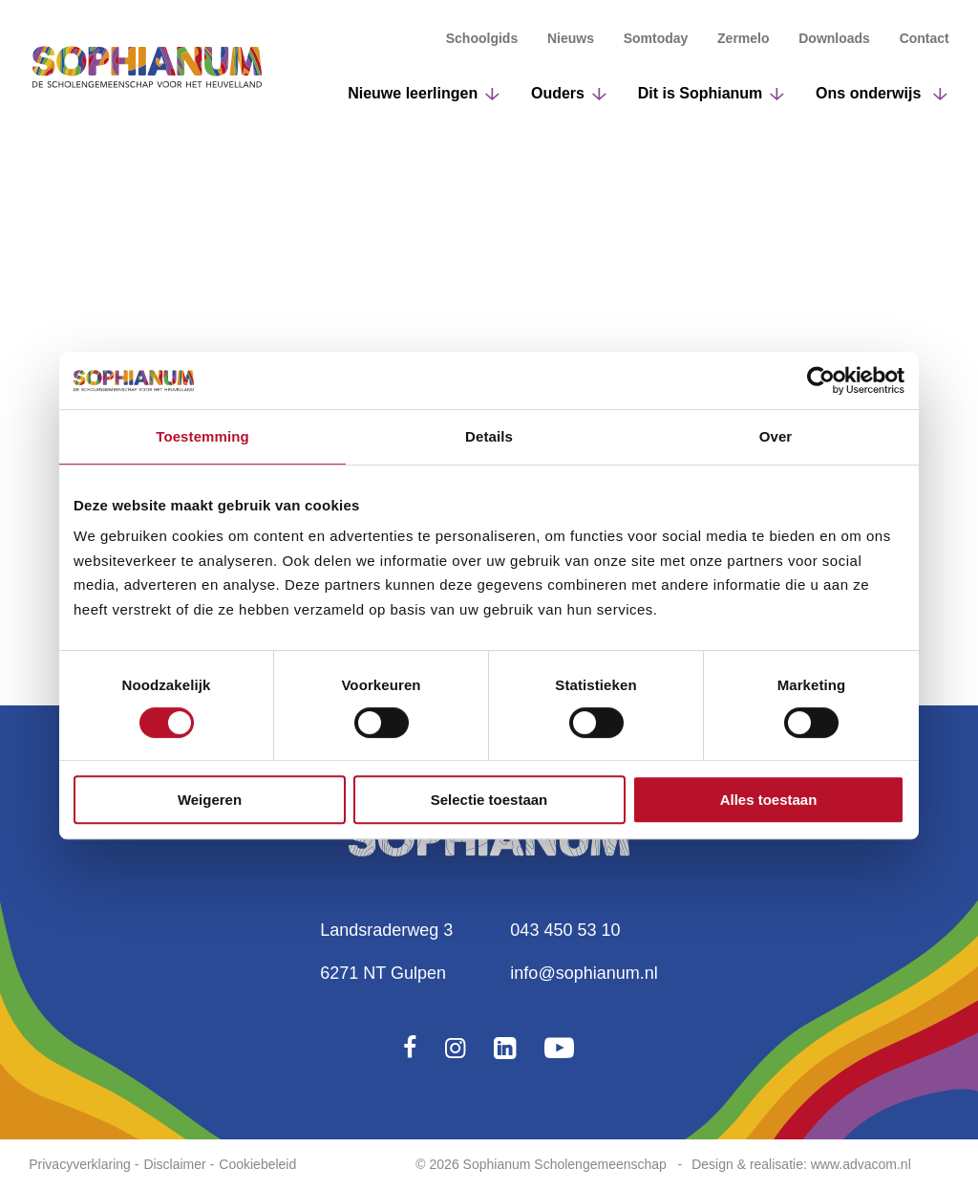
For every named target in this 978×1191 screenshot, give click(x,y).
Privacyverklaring (80, 1164)
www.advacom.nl (861, 1164)
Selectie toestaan (489, 799)
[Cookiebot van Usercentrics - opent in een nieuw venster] (820, 380)
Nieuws (570, 43)
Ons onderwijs (870, 98)
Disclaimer (174, 1164)
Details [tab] (489, 436)
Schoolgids (482, 43)
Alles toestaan (769, 799)
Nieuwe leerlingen (413, 98)
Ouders (558, 98)
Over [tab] (776, 436)
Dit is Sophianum (700, 98)
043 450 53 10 (565, 930)
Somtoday (656, 43)
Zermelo (743, 43)
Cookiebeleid (257, 1164)
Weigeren (210, 799)
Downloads (834, 43)
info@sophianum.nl (583, 973)
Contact (924, 43)
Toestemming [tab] (202, 436)
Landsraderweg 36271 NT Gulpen (386, 951)
